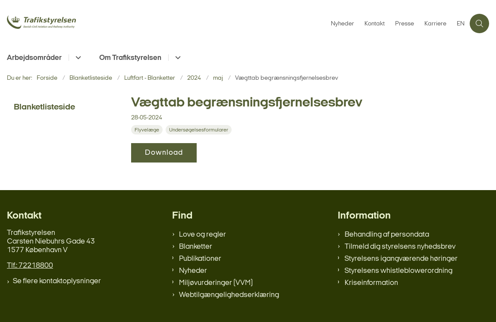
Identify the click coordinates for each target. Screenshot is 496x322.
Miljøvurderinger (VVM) (216, 283)
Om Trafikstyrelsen (130, 58)
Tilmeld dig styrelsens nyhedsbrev (400, 246)
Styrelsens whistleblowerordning (398, 271)
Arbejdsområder (34, 58)
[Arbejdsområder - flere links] (77, 57)
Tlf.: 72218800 (30, 265)
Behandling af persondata (387, 234)
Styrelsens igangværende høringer (401, 259)
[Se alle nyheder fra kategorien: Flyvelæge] (147, 130)
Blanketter (195, 246)
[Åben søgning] (479, 23)
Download (164, 152)
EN (461, 24)
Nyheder (193, 271)
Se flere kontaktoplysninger (57, 281)
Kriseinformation (371, 283)
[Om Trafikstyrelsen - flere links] (176, 57)
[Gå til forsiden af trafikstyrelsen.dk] (68, 23)
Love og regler (202, 234)
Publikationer (200, 259)
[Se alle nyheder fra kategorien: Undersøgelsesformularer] (199, 130)
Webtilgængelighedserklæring (229, 295)
